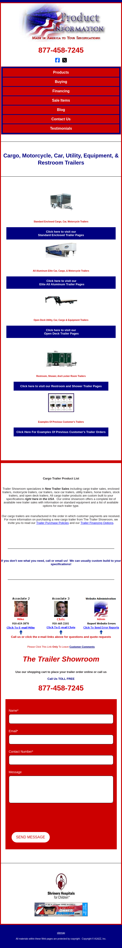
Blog (61, 110)
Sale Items (61, 100)
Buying (61, 82)
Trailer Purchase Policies (52, 523)
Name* (14, 710)
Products (61, 72)
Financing (61, 91)
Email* (13, 731)
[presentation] (43, 818)
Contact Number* (21, 751)
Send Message (30, 837)
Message (15, 772)
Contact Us (60, 119)
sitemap (61, 933)
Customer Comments (82, 646)
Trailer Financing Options (96, 523)
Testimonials (61, 128)
